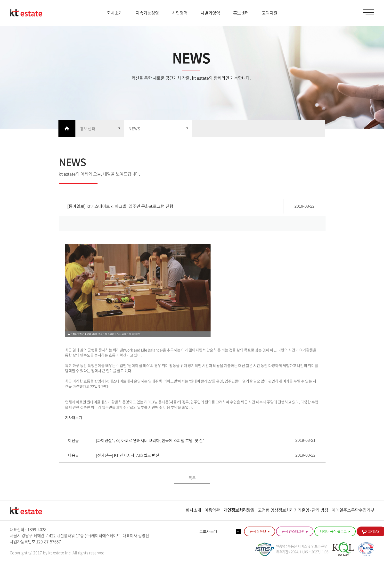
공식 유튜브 (260, 531)
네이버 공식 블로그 (335, 531)
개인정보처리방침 (238, 510)
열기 (99, 128)
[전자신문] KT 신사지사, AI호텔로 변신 (127, 455)
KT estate (26, 13)
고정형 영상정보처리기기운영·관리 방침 (293, 510)
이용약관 (212, 510)
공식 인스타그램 (295, 531)
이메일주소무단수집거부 (353, 510)
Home (66, 128)
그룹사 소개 (208, 531)
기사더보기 (73, 417)
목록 (192, 478)
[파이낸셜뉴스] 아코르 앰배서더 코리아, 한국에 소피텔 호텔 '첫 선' (150, 440)
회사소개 (193, 510)
